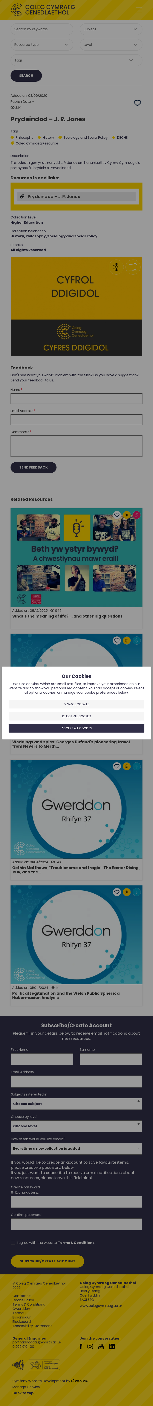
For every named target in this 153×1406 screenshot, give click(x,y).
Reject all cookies (76, 716)
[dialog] (76, 703)
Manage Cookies (76, 704)
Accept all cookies (76, 728)
